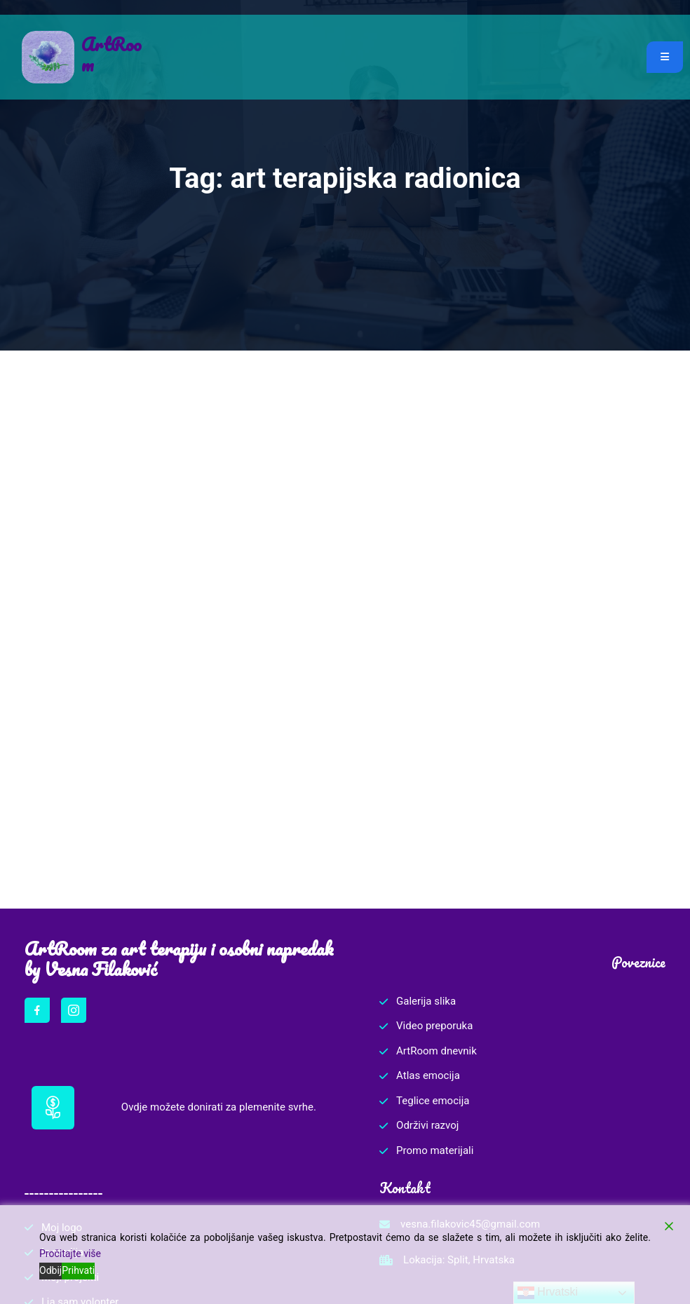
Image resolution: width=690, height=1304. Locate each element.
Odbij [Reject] (50, 1270)
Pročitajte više (70, 1253)
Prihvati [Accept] (78, 1270)
